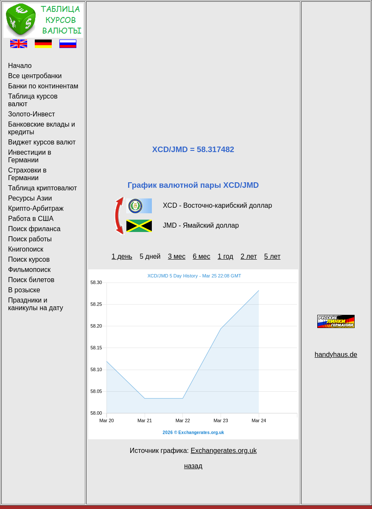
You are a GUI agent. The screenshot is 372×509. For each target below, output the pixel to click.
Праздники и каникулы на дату (35, 304)
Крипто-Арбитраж (36, 208)
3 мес (176, 256)
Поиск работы (30, 239)
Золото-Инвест (31, 114)
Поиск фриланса (34, 228)
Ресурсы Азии (30, 198)
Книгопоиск (25, 249)
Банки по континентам (43, 86)
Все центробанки (35, 75)
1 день (122, 256)
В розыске (24, 290)
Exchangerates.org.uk (223, 450)
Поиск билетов (31, 279)
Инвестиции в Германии (29, 156)
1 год (225, 256)
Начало (20, 65)
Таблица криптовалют (42, 188)
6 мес (201, 256)
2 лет (249, 256)
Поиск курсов (29, 259)
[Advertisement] (193, 62)
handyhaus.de (336, 354)
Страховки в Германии (27, 174)
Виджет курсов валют (42, 142)
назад (193, 465)
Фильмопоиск (29, 269)
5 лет (272, 256)
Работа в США (30, 218)
